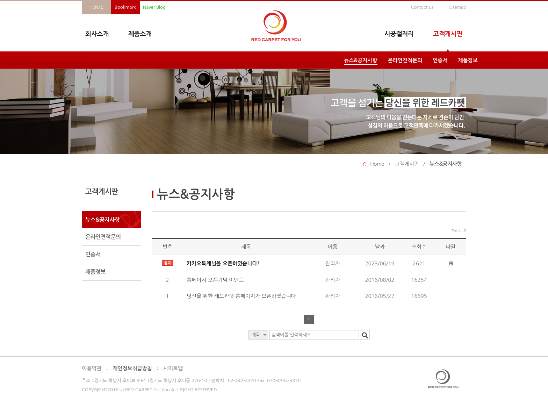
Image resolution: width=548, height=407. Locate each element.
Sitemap (457, 7)
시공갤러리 (399, 34)
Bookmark (125, 7)
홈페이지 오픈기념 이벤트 (216, 280)
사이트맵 (173, 368)
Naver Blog (154, 7)
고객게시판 (448, 34)
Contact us (422, 7)
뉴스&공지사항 (360, 60)
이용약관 (91, 368)
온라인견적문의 (405, 60)
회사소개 (97, 34)
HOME (96, 7)
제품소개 (140, 34)
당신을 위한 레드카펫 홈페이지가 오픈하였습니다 (242, 296)
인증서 (440, 60)
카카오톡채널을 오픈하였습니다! (223, 263)
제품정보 (468, 60)
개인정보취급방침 (132, 368)
